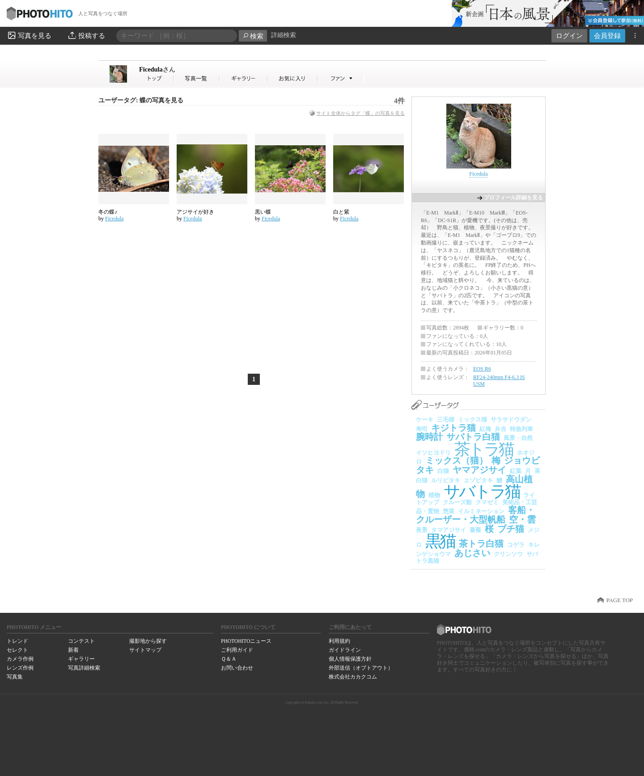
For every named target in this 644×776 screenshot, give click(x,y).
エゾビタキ (478, 480)
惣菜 (448, 511)
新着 (73, 650)
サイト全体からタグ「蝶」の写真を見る (360, 113)
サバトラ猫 (482, 491)
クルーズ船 (457, 502)
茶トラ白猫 (481, 543)
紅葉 (515, 471)
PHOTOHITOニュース (246, 641)
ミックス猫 (472, 419)
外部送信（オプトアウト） (361, 668)
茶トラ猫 (483, 449)
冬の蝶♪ (107, 212)
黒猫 (440, 541)
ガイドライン (345, 650)
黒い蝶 (263, 212)
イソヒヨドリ (433, 452)
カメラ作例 (20, 659)
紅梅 (485, 429)
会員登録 (607, 35)
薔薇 (475, 530)
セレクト (17, 650)
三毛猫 (445, 419)
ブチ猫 (510, 529)
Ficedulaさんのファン (341, 78)
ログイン (569, 35)
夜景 (422, 530)
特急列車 (521, 429)
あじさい (472, 553)
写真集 (15, 676)
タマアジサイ (448, 530)
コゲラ (516, 544)
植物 (434, 495)
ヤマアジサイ (479, 470)
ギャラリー (81, 659)
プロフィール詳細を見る (513, 197)
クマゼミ (487, 502)
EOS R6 (482, 369)
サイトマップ (145, 650)
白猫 (443, 471)
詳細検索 (283, 35)
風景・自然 (518, 437)
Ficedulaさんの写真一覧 (197, 78)
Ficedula (157, 69)
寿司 (422, 429)
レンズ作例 (20, 668)
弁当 (500, 429)
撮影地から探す (148, 641)
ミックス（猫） (456, 460)
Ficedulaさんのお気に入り (292, 78)
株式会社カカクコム (353, 676)
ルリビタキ (445, 480)
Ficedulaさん (156, 78)
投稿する (86, 35)
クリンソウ (508, 554)
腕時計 (429, 437)
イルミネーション (481, 511)
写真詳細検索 (84, 668)
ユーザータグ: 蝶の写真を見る (140, 100)
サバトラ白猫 (473, 437)
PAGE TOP (619, 600)
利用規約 (339, 641)
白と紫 (341, 212)
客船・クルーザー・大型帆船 (475, 514)
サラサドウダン (511, 419)
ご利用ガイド (237, 650)
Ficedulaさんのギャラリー (244, 78)
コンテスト (81, 641)
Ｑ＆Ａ (229, 659)
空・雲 (522, 519)
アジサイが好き (195, 212)
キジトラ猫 (453, 428)
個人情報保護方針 (350, 659)
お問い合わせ (237, 668)
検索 (252, 36)
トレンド (17, 641)
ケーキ (424, 419)
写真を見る (29, 35)
